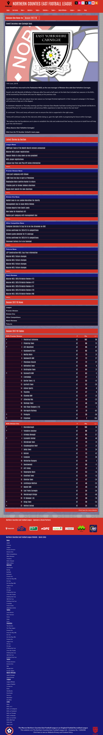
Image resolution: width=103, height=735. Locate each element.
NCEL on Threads (11, 713)
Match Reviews (11, 275)
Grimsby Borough (29, 434)
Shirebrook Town (29, 442)
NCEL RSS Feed (11, 720)
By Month (9, 574)
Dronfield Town (29, 475)
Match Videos (10, 563)
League (72, 10)
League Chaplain (11, 684)
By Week (9, 572)
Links (79, 10)
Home (8, 10)
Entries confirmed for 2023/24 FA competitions (22, 237)
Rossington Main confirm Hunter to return (20, 181)
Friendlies (9, 603)
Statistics (46, 10)
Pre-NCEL (9, 700)
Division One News (12, 197)
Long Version (10, 612)
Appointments (10, 677)
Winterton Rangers (30, 460)
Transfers (9, 558)
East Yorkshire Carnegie (25, 128)
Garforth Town (28, 384)
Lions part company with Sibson (17, 174)
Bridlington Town (29, 369)
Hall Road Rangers (30, 406)
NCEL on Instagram (12, 709)
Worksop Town (28, 403)
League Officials (11, 682)
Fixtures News (11, 249)
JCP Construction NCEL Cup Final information (21, 252)
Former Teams (10, 671)
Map (8, 666)
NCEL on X (9, 706)
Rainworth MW (29, 373)
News (23, 10)
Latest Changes (11, 675)
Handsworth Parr (29, 350)
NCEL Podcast (10, 561)
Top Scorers (10, 626)
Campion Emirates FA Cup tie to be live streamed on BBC (26, 226)
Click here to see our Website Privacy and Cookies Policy (53, 732)
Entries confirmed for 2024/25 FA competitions (22, 230)
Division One (10, 314)
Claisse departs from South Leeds (17, 207)
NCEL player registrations (15, 159)
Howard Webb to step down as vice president (21, 155)
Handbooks (10, 691)
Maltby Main (28, 354)
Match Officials (63, 10)
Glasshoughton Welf (31, 445)
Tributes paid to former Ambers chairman (20, 185)
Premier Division (12, 311)
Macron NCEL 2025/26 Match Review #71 (20, 286)
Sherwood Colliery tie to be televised (19, 241)
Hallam (26, 453)
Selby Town (27, 449)
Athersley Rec (28, 399)
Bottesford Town (29, 365)
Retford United (29, 505)
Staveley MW (28, 395)
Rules (8, 688)
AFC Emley (27, 468)
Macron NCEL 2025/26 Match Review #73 (20, 278)
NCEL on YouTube (11, 718)
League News (11, 144)
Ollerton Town (28, 479)
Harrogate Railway (30, 410)
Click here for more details (88, 510)
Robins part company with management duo (21, 215)
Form (8, 621)
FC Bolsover (27, 498)
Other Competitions (13, 317)
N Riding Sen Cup (11, 597)
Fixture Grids (10, 605)
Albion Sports (28, 388)
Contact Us (9, 686)
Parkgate (27, 414)
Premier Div (10, 576)
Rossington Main (29, 472)
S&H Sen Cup (10, 599)
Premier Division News (14, 171)
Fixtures (9, 324)
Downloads (10, 693)
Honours (9, 695)
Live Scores (15, 10)
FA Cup (8, 588)
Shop (85, 10)
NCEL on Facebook (12, 711)
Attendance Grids (11, 608)
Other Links (10, 724)
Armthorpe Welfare (30, 483)
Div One (9, 581)
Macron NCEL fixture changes (16, 256)
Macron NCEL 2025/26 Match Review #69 (20, 293)
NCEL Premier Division (14, 336)
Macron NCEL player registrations (17, 151)
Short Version (10, 614)
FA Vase (9, 590)
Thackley (27, 392)
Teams (54, 10)
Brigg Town (27, 501)
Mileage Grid (10, 668)
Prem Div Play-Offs (11, 579)
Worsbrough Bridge (30, 494)
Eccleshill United (29, 438)
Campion (27, 457)
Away (8, 619)
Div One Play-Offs (11, 583)
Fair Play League (11, 628)
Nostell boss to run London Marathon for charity (23, 200)
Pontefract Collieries (31, 339)
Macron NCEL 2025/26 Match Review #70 (20, 290)
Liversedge (27, 377)
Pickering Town (29, 343)
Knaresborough (29, 427)
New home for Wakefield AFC (16, 211)
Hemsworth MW (29, 358)
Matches (30, 10)
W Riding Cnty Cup (11, 601)
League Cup (10, 585)
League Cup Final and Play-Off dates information (23, 163)
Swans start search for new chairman (19, 189)
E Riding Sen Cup (11, 592)
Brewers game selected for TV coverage (19, 234)
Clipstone (27, 418)
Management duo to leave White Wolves (20, 204)
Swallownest (28, 464)
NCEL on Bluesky (11, 715)
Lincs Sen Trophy (11, 594)
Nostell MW (27, 487)
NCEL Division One (12, 424)
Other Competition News (15, 223)
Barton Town (28, 380)
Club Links (9, 722)
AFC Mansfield (29, 347)
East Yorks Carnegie (30, 490)
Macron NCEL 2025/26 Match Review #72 (20, 282)
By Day (8, 570)
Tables (38, 10)
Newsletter (9, 697)
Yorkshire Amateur (30, 430)
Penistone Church (30, 362)
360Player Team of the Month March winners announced (25, 148)
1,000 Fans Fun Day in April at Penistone (20, 178)
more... (8, 166)
